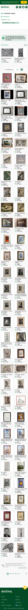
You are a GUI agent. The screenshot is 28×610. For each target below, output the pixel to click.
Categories (6, 16)
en (26, 7)
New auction (20, 7)
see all (25, 45)
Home (3, 596)
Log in (23, 7)
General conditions (6, 605)
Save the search (23, 567)
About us (18, 599)
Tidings (17, 596)
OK (24, 2)
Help (2, 602)
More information (14, 2)
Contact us (18, 602)
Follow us (19, 605)
